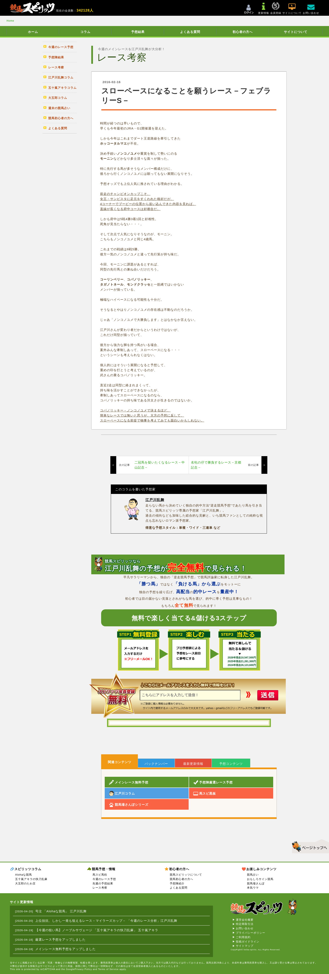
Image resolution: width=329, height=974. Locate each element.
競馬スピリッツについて (186, 874)
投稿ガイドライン (247, 941)
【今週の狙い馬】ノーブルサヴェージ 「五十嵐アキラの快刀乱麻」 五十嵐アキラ (96, 930)
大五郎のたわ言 (25, 883)
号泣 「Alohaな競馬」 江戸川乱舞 (61, 911)
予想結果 (138, 32)
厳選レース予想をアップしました (60, 939)
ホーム (33, 32)
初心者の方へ (242, 32)
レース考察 (100, 887)
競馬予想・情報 (103, 869)
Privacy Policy (83, 969)
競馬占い (253, 874)
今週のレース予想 (104, 879)
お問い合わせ (244, 928)
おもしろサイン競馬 (260, 879)
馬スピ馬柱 (100, 874)
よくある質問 (190, 32)
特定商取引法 (244, 924)
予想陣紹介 (177, 883)
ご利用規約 (243, 937)
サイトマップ (244, 945)
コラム (85, 32)
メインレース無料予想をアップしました (65, 949)
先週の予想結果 (103, 883)
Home (10, 20)
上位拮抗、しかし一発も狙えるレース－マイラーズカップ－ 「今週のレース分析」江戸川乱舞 (106, 920)
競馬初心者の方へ (181, 879)
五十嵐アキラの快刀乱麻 (31, 879)
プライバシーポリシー (250, 932)
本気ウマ (253, 887)
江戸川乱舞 (154, 500)
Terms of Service (108, 969)
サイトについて (295, 32)
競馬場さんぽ (256, 883)
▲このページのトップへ (309, 845)
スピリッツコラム (27, 869)
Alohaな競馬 (23, 874)
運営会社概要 (244, 919)
